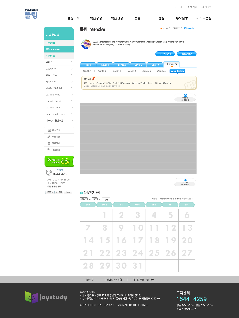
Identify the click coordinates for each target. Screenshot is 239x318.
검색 (106, 200)
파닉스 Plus (51, 75)
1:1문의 (59, 192)
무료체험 (56, 136)
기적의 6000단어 (54, 88)
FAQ (68, 192)
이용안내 (56, 143)
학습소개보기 (186, 54)
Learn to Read (53, 94)
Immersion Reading (55, 114)
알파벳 (49, 62)
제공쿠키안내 (165, 54)
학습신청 (56, 149)
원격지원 (50, 192)
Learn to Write (53, 107)
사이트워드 (51, 81)
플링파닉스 (51, 68)
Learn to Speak (53, 101)
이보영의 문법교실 (54, 120)
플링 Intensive (53, 49)
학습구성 (56, 130)
